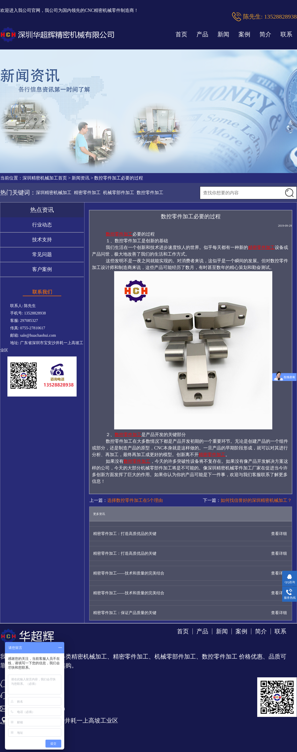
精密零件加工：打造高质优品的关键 (124, 533)
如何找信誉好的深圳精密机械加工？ (256, 500)
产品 (202, 34)
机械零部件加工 (118, 192)
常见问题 (42, 254)
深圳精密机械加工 (53, 192)
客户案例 (42, 269)
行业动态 (42, 224)
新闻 (223, 34)
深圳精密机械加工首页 (44, 178)
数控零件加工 (150, 192)
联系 (286, 34)
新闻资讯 (80, 178)
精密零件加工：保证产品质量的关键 (124, 613)
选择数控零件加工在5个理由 (135, 500)
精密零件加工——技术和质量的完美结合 (128, 573)
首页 (181, 34)
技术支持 (42, 239)
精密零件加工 (87, 192)
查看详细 (279, 533)
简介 (265, 34)
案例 (244, 34)
